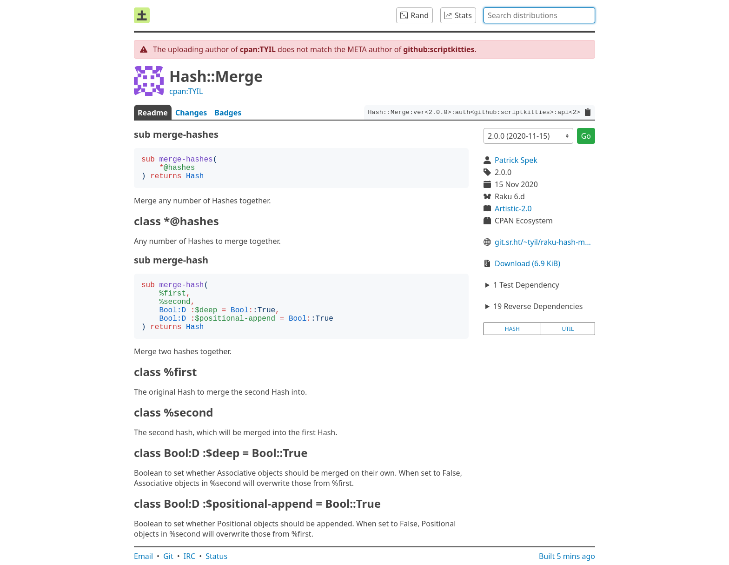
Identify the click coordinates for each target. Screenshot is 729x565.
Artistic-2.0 (513, 208)
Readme (153, 113)
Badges (227, 113)
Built (567, 556)
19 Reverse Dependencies (538, 306)
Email (143, 556)
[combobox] (539, 15)
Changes (191, 113)
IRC (190, 556)
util (568, 329)
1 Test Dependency (526, 285)
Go (586, 136)
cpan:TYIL (186, 91)
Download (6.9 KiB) (527, 263)
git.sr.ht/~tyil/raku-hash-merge (545, 242)
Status (216, 556)
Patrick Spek (516, 160)
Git (168, 556)
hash (512, 329)
